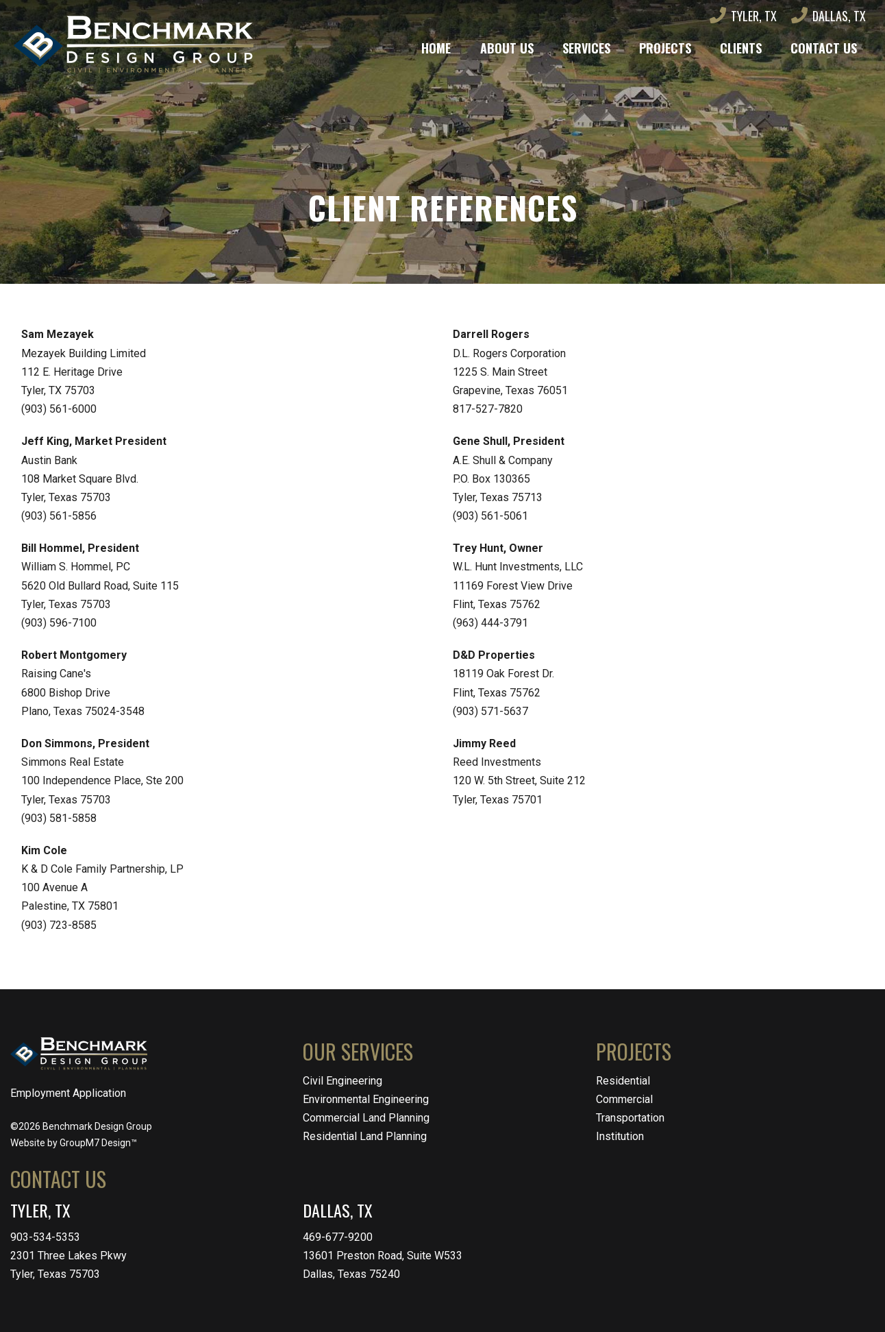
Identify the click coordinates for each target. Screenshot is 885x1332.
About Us (507, 48)
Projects (665, 48)
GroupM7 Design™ (98, 1142)
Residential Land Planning (365, 1136)
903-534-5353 (45, 1237)
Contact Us (823, 48)
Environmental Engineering (366, 1099)
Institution (620, 1136)
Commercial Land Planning (366, 1117)
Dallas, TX (828, 16)
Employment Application (68, 1093)
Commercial (624, 1099)
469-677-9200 (338, 1237)
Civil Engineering (342, 1080)
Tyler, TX (743, 16)
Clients (741, 48)
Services (586, 48)
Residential (623, 1080)
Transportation (630, 1117)
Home (436, 48)
